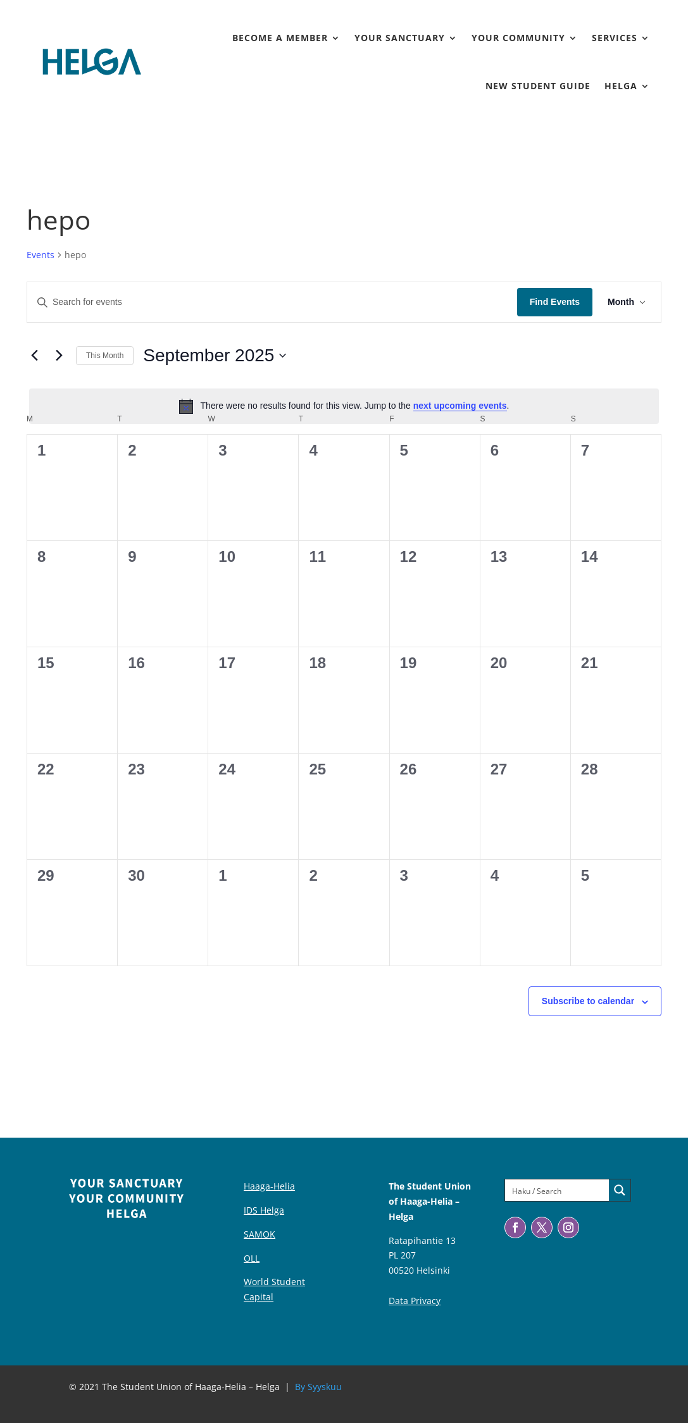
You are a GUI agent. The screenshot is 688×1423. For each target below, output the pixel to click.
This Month (104, 355)
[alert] (344, 406)
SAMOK (259, 1234)
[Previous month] (34, 355)
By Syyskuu (318, 1387)
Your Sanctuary (399, 38)
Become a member (280, 38)
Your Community (518, 38)
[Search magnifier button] (619, 1190)
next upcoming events (460, 406)
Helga (620, 86)
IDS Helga (264, 1210)
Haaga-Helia (269, 1186)
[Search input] (557, 1190)
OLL (252, 1258)
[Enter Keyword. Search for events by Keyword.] (272, 302)
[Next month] (58, 355)
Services (614, 38)
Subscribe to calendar (588, 1001)
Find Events (555, 302)
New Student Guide (538, 86)
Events (40, 255)
